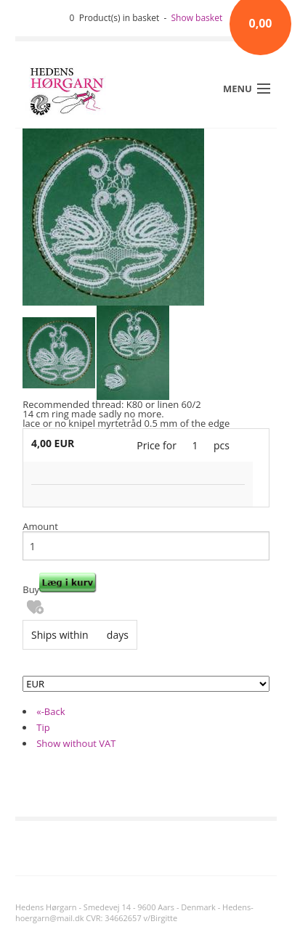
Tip (42, 727)
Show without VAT (75, 743)
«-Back (50, 711)
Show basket (197, 18)
